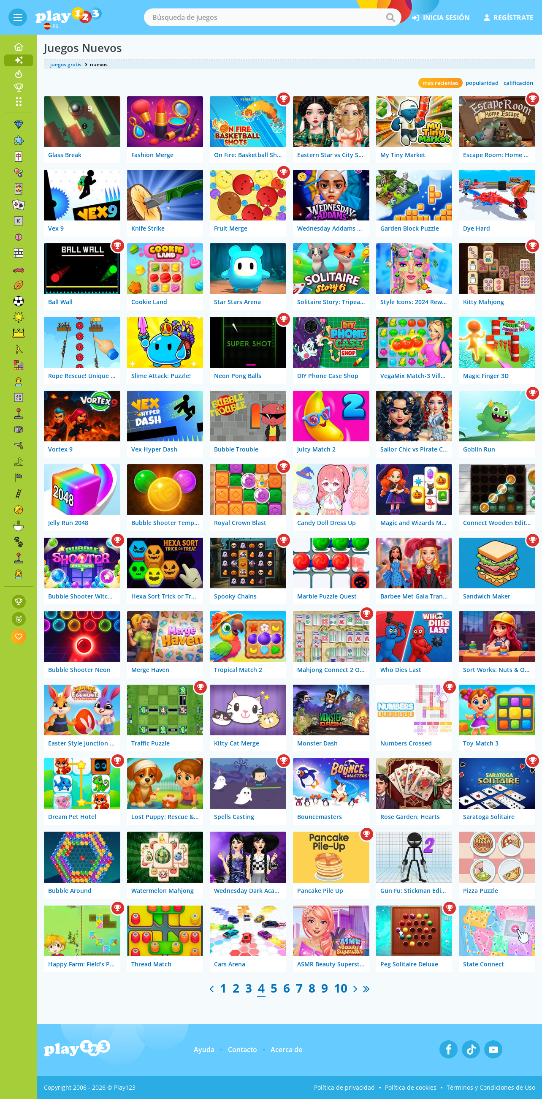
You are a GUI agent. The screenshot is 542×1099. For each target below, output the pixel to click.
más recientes (440, 83)
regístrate (509, 17)
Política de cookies (410, 1087)
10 (340, 988)
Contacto (242, 1049)
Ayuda (204, 1049)
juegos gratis (65, 64)
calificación (518, 83)
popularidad (482, 83)
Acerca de (286, 1049)
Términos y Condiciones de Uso (491, 1087)
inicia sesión (441, 17)
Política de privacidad (344, 1087)
